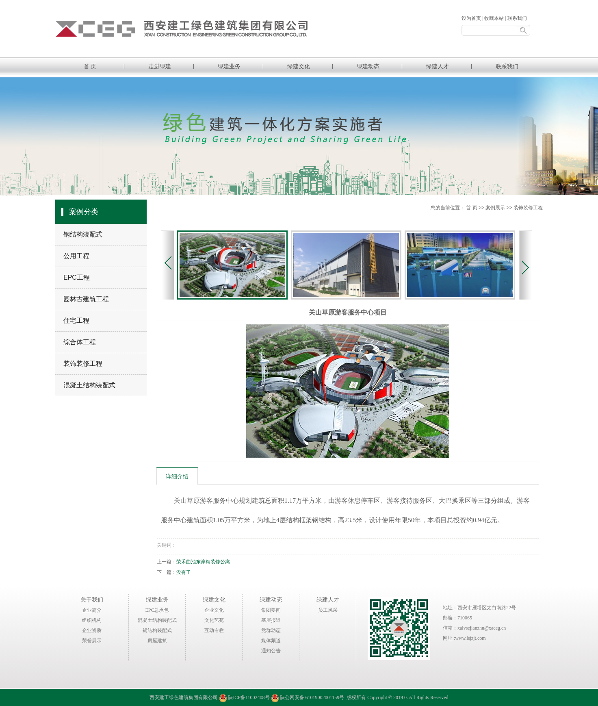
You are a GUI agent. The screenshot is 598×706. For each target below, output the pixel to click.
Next (525, 265)
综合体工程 (79, 342)
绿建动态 (368, 66)
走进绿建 (159, 66)
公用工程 (76, 255)
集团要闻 (271, 610)
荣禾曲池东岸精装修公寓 (203, 562)
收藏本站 (494, 18)
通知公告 (271, 651)
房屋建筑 (157, 640)
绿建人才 (437, 66)
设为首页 (471, 18)
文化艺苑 (214, 620)
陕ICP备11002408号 (248, 697)
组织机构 (92, 620)
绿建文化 (298, 66)
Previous (167, 265)
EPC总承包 (157, 610)
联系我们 (517, 18)
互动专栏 (214, 630)
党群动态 (271, 630)
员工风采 (328, 610)
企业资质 (92, 630)
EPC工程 (76, 277)
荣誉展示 (92, 640)
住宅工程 (76, 320)
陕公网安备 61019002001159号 (307, 697)
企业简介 (92, 610)
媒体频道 (271, 640)
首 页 (90, 66)
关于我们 (91, 599)
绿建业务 (229, 66)
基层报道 (271, 620)
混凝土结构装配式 (89, 385)
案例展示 (495, 208)
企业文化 (214, 610)
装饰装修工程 (82, 363)
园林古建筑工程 (86, 298)
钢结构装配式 (82, 234)
